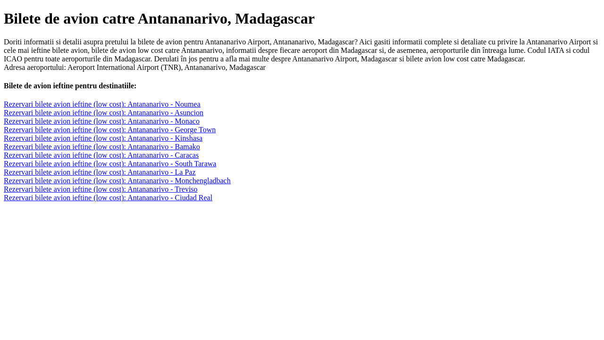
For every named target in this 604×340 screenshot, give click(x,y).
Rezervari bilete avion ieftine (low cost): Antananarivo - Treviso (101, 189)
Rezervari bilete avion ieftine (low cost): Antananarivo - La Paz (100, 172)
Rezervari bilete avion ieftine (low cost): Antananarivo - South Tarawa (110, 164)
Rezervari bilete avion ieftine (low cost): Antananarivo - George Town (110, 130)
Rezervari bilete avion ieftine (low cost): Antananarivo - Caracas (101, 155)
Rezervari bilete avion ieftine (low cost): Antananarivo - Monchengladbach (117, 181)
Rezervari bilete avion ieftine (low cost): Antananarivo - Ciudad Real (108, 198)
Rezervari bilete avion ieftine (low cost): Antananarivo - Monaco (102, 121)
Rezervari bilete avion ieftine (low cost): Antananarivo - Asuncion (103, 113)
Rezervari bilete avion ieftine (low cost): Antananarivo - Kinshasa (103, 138)
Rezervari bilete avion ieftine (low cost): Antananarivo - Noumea (102, 104)
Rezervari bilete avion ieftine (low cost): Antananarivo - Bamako (102, 147)
